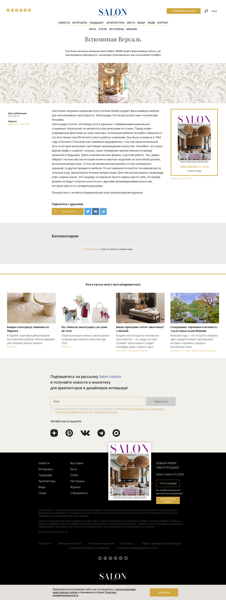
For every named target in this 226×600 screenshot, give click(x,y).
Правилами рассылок (106, 412)
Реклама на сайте (69, 543)
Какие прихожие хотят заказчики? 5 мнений (140, 329)
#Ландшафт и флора (180, 351)
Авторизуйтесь (91, 249)
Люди (151, 22)
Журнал (162, 22)
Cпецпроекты (79, 493)
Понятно (164, 592)
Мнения (131, 29)
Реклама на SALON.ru (181, 178)
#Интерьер (121, 351)
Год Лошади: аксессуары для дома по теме (84, 329)
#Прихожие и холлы (138, 351)
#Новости (12, 347)
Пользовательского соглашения (146, 409)
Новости (64, 22)
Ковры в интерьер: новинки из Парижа (28, 329)
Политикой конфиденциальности (73, 412)
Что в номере (168, 483)
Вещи (141, 22)
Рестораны (116, 29)
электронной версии (117, 192)
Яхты (92, 29)
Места (131, 22)
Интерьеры (79, 22)
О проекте (44, 543)
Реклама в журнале (101, 543)
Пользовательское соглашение (88, 547)
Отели (103, 29)
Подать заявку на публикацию (161, 543)
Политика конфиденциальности (137, 547)
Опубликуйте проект (184, 10)
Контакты (127, 543)
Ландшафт (97, 22)
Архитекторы (115, 22)
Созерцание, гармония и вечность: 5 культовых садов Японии (194, 329)
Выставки (76, 463)
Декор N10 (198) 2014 (19, 124)
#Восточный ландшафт (204, 351)
